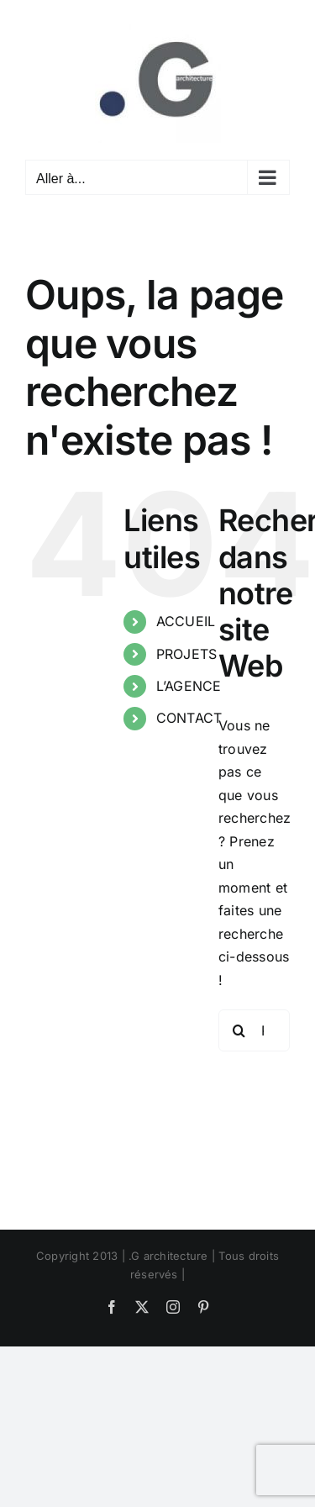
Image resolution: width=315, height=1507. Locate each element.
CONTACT (189, 717)
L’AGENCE (189, 685)
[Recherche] (239, 1030)
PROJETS (187, 653)
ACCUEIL (186, 621)
